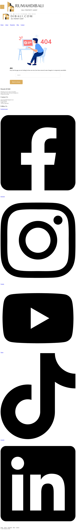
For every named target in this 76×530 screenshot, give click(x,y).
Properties (12, 25)
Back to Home (16, 82)
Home (2, 25)
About (6, 25)
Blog (18, 25)
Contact (22, 25)
